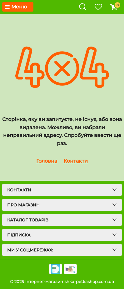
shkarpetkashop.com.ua (89, 281)
